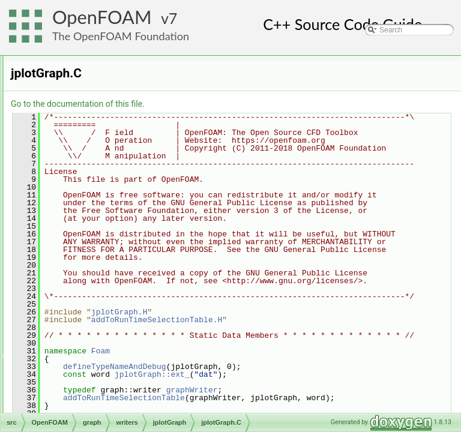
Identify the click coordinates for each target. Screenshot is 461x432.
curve (77, 188)
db (63, 108)
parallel (61, 412)
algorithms (75, 82)
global (68, 161)
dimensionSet (81, 135)
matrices (72, 346)
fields (67, 148)
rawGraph (94, 267)
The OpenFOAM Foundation (120, 36)
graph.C (81, 293)
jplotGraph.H (108, 254)
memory (72, 359)
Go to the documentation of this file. (228, 104)
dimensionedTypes (89, 122)
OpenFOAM (102, 17)
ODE (57, 56)
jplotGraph (94, 227)
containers (75, 95)
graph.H (81, 306)
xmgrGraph (96, 280)
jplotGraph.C (108, 240)
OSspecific (66, 399)
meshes (71, 372)
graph (68, 174)
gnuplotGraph (100, 214)
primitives (74, 386)
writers (78, 201)
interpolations (80, 333)
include (70, 320)
